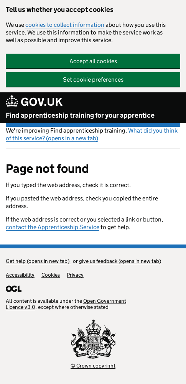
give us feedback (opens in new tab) (120, 261)
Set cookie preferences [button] (93, 79)
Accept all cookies (93, 61)
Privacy (75, 274)
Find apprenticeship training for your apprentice (80, 115)
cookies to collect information (64, 24)
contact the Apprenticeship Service (52, 227)
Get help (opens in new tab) (38, 261)
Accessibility (20, 274)
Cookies (50, 274)
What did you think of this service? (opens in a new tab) (92, 134)
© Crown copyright (93, 365)
